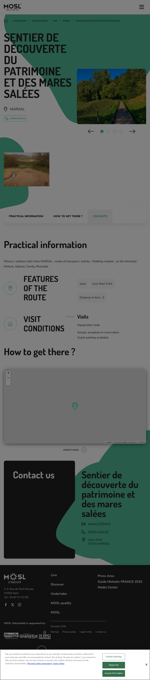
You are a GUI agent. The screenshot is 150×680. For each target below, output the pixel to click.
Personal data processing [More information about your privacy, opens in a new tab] (39, 666)
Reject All (114, 667)
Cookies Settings (114, 659)
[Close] (146, 667)
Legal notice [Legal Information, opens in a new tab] (58, 666)
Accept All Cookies (114, 675)
